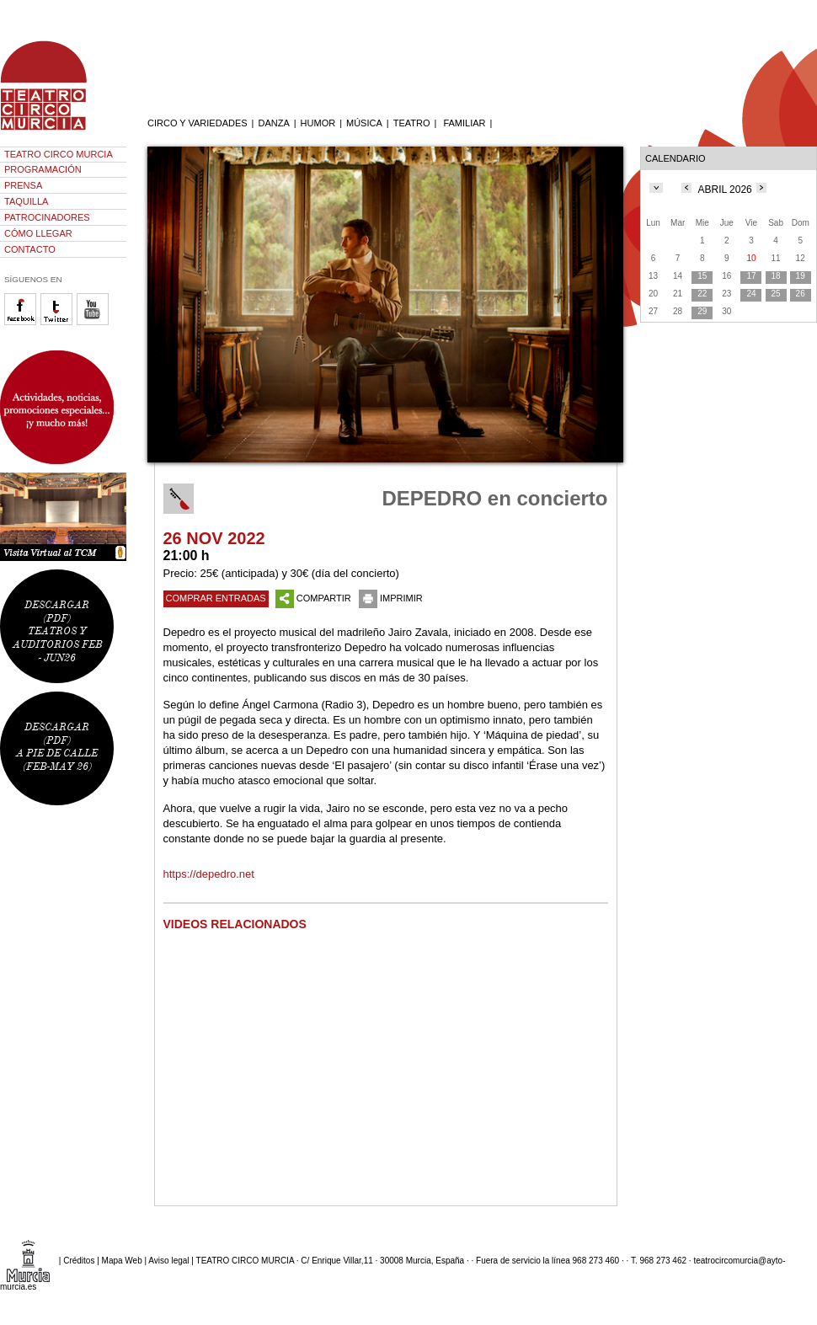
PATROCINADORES (47, 217)
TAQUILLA (26, 201)
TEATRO (411, 123)
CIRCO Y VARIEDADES (197, 123)
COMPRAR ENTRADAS (216, 598)
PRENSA (23, 185)
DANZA (273, 123)
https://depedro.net (208, 874)
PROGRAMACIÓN (43, 169)
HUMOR (318, 123)
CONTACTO (30, 249)
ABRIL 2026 (725, 189)
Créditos (78, 1260)
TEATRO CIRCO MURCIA (58, 154)
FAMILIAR (464, 123)
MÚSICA (364, 123)
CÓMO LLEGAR (38, 233)
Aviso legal (168, 1260)
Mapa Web (122, 1260)
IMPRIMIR (391, 598)
